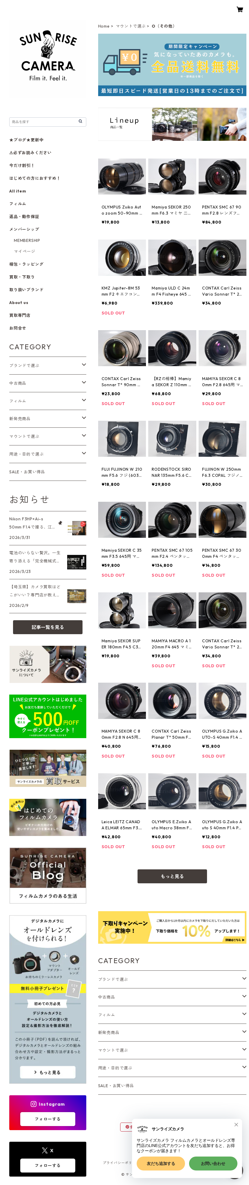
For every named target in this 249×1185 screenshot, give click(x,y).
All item (17, 191)
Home (104, 26)
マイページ (24, 251)
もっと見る (172, 876)
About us (18, 302)
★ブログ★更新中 (26, 140)
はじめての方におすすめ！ (35, 178)
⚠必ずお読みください (30, 152)
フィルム (106, 1014)
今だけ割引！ (22, 165)
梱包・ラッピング (26, 264)
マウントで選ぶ (131, 26)
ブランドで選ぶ (113, 979)
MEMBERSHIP (27, 240)
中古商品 (106, 997)
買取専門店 (20, 315)
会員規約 (210, 1163)
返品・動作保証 (24, 216)
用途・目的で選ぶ (115, 1068)
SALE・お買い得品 (116, 1085)
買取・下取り (22, 277)
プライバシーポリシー (121, 1163)
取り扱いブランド (26, 289)
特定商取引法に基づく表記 (171, 1163)
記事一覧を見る (48, 627)
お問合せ (17, 328)
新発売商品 (109, 1032)
